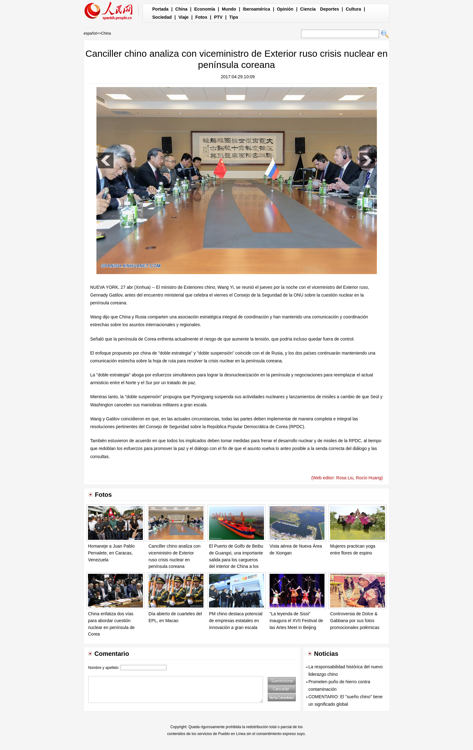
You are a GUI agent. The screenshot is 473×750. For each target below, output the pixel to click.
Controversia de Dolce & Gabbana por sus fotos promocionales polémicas (354, 620)
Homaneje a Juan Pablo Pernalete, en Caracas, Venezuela (111, 553)
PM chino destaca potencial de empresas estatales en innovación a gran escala (235, 620)
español (90, 33)
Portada (160, 9)
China (181, 9)
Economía (204, 9)
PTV (218, 17)
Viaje (183, 17)
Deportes (329, 9)
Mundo (229, 9)
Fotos (201, 17)
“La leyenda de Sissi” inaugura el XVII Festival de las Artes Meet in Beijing (296, 620)
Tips (233, 17)
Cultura (353, 9)
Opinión (285, 9)
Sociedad (162, 17)
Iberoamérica (256, 9)
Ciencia (308, 9)
